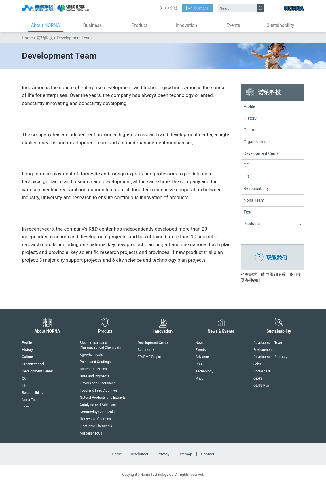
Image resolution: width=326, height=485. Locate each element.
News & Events (220, 325)
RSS (199, 364)
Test (247, 212)
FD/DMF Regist (149, 357)
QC (246, 165)
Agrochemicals (91, 355)
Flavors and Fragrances (97, 383)
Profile (249, 106)
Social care (261, 371)
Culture (250, 130)
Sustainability (280, 25)
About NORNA (45, 25)
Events (233, 25)
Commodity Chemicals (97, 412)
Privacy (164, 454)
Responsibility (256, 188)
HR (246, 177)
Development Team (268, 343)
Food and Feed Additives (98, 390)
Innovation (186, 25)
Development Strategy (270, 357)
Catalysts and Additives (98, 405)
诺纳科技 (45, 37)
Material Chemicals (94, 369)
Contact (201, 8)
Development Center (262, 153)
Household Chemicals (96, 419)
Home (27, 37)
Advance (202, 357)
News (200, 343)
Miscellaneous (91, 433)
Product (139, 25)
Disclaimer (139, 454)
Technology (204, 371)
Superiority (146, 350)
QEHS (257, 379)
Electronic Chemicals (96, 426)
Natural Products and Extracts (103, 398)
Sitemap (185, 454)
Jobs (257, 364)
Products (252, 223)
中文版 (171, 8)
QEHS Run (261, 385)
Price (199, 379)
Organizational (257, 141)
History (250, 118)
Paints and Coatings (95, 362)
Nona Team (254, 200)
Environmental (264, 350)
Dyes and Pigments (94, 376)
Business (92, 25)
